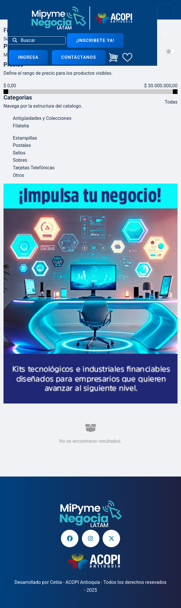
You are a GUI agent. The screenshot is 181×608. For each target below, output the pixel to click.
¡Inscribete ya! (95, 40)
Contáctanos (78, 57)
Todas (171, 102)
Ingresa (28, 57)
